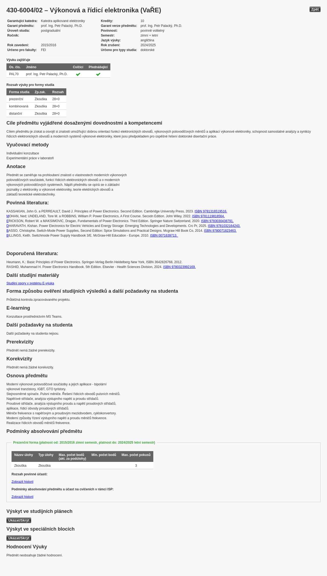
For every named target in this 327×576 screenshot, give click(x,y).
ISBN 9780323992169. (179, 267)
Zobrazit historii (22, 482)
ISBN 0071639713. (164, 235)
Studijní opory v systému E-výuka (30, 283)
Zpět (315, 9)
